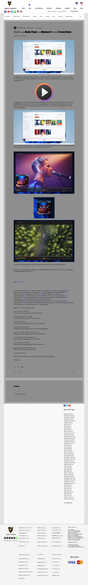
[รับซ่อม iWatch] (55, 538)
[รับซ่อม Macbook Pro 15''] (25, 527)
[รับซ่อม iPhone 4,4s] (23, 538)
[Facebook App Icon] (5, 11)
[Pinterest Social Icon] (21, 11)
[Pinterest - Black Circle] (12, 538)
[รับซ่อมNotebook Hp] (57, 546)
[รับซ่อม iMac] (22, 545)
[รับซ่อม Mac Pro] (22, 565)
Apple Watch (69, 16)
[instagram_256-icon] (18, 11)
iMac (53, 16)
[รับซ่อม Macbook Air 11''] (25, 530)
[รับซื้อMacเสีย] (55, 575)
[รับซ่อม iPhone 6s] (41, 530)
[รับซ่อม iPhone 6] (41, 527)
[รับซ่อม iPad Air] (41, 538)
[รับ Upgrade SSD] (56, 527)
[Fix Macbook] (55, 562)
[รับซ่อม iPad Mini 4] (42, 542)
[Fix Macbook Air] (56, 542)
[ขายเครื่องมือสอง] (56, 532)
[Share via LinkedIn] (22, 367)
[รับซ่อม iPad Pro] (41, 533)
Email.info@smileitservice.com (76, 547)
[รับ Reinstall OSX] (23, 535)
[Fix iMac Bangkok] (56, 554)
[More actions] (73, 28)
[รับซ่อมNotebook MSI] (24, 575)
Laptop (47, 16)
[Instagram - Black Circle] (14, 538)
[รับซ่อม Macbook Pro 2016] (25, 572)
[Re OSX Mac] (40, 554)
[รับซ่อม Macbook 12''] (23, 568)
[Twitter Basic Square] (67, 405)
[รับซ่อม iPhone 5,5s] (23, 541)
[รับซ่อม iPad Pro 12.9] (42, 572)
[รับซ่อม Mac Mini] (23, 562)
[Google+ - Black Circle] (10, 538)
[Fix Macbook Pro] (56, 558)
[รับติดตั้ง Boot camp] (57, 535)
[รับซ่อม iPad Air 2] (42, 535)
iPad (41, 16)
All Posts (7, 16)
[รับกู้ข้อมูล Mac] (41, 558)
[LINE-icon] (15, 11)
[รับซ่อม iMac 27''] (23, 533)
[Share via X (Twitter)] (18, 367)
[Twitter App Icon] (11, 11)
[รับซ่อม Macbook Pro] (24, 554)
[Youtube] (8, 11)
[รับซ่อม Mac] (21, 578)
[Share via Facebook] (14, 367)
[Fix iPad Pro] (55, 572)
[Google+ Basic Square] (69, 405)
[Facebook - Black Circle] (5, 538)
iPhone (35, 16)
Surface (60, 16)
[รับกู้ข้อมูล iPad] (41, 565)
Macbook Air (16, 16)
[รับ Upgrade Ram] (56, 530)
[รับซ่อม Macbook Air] (24, 558)
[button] (56, 11)
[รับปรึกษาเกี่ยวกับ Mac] (42, 569)
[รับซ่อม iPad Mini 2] (42, 546)
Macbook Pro (26, 16)
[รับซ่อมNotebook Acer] (42, 575)
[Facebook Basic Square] (65, 405)
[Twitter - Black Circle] (7, 538)
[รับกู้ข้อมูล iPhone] (41, 562)
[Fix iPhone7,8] (55, 565)
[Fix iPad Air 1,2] (56, 569)
